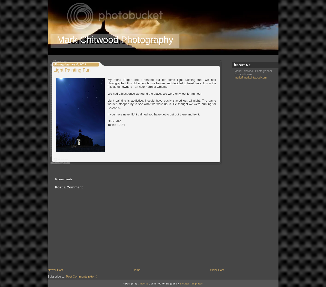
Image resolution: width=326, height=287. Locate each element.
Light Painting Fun (72, 70)
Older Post (217, 270)
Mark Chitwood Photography (115, 40)
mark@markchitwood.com (251, 77)
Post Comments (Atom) (81, 276)
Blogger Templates (191, 283)
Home (137, 270)
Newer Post (55, 270)
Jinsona (143, 283)
